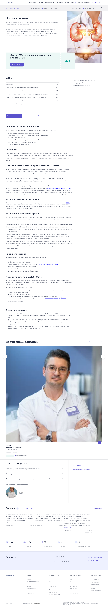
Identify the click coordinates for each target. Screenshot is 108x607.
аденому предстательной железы (47, 264)
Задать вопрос (78, 465)
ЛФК (71, 579)
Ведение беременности (54, 594)
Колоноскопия (52, 586)
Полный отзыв (68, 527)
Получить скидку (17, 64)
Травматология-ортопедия (33, 581)
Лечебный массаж (74, 590)
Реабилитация (49, 2)
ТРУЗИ (68, 203)
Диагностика (32, 2)
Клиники (80, 2)
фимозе (63, 298)
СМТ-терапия (73, 586)
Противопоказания (23, 24)
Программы (59, 2)
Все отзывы (98, 508)
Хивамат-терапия (74, 588)
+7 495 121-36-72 (97, 2)
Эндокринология (30, 593)
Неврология (29, 579)
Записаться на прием (14, 115)
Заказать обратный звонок (35, 116)
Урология (29, 586)
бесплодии (57, 298)
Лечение (41, 2)
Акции (73, 2)
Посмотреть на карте (95, 557)
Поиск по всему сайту (14, 8)
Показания (30, 22)
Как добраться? (93, 560)
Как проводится (11, 24)
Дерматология (30, 590)
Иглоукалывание (74, 593)
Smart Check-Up (53, 592)
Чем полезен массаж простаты (15, 22)
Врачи (67, 2)
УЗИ (50, 581)
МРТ (50, 579)
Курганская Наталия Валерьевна (23, 491)
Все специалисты (95, 342)
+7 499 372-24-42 (95, 579)
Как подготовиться (52, 22)
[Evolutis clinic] (8, 3)
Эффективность (40, 22)
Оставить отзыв (28, 508)
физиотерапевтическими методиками (59, 188)
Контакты (87, 2)
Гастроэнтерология (31, 588)
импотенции (49, 298)
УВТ (71, 581)
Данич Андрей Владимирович (14, 446)
